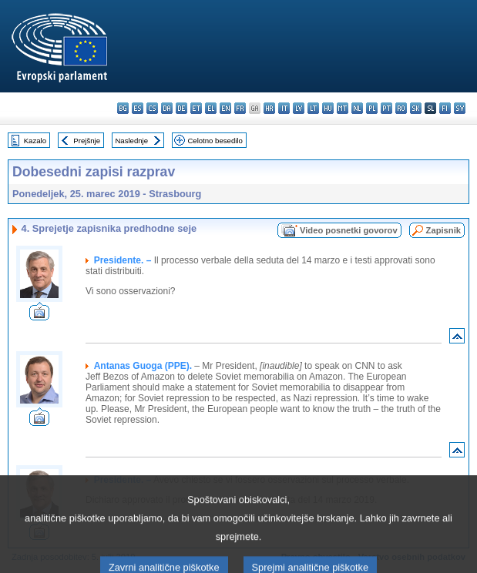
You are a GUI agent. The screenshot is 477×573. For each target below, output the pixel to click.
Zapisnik (443, 230)
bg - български (123, 108)
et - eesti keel (196, 108)
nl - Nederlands (357, 108)
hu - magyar (328, 108)
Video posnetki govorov (349, 230)
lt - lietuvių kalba (313, 108)
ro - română (401, 108)
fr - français (240, 108)
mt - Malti (342, 108)
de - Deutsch (181, 108)
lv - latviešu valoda (298, 108)
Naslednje (131, 140)
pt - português (386, 108)
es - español (137, 108)
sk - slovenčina (416, 108)
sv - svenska (459, 108)
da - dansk (167, 108)
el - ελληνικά (211, 108)
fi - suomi (445, 108)
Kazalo (35, 140)
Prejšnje (86, 140)
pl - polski (372, 108)
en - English (225, 108)
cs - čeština (152, 108)
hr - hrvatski (269, 108)
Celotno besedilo (214, 140)
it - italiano (284, 108)
